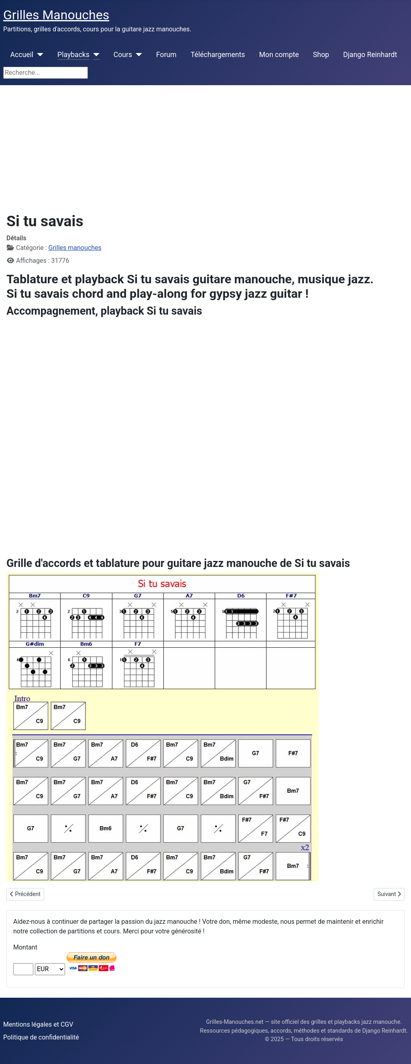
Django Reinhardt (370, 55)
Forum (166, 55)
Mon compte (279, 55)
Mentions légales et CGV (38, 1024)
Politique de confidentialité (41, 1037)
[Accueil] (38, 54)
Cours (123, 55)
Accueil (21, 55)
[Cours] (137, 54)
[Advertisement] (205, 145)
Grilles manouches (75, 248)
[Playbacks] (95, 54)
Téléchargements (218, 55)
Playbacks (73, 55)
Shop (321, 55)
